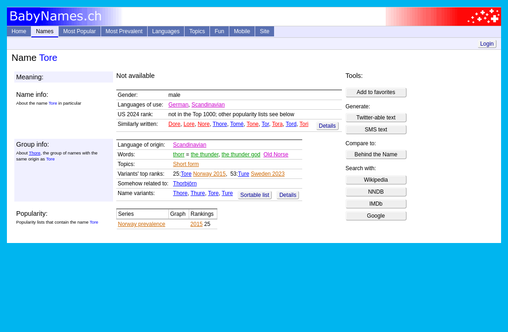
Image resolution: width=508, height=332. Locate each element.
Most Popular (79, 31)
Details (327, 126)
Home (19, 31)
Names (45, 31)
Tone (252, 124)
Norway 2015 (209, 174)
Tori (303, 124)
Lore (189, 124)
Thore (220, 124)
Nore (203, 124)
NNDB (376, 192)
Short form (186, 164)
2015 (197, 224)
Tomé (237, 124)
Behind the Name (375, 154)
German (178, 104)
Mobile (242, 31)
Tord (291, 124)
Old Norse (275, 154)
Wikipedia (376, 180)
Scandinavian (208, 104)
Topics (197, 31)
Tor (265, 124)
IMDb (375, 204)
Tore (186, 174)
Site (264, 31)
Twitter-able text (375, 117)
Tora (277, 124)
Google (376, 216)
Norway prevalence (142, 224)
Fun (219, 31)
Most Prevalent (124, 31)
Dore (174, 124)
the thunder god (240, 154)
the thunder (204, 154)
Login (487, 44)
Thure (198, 193)
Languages (165, 31)
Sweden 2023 (267, 174)
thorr (179, 154)
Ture (243, 174)
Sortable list (254, 195)
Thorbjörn (185, 183)
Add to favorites (376, 92)
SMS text (376, 129)
